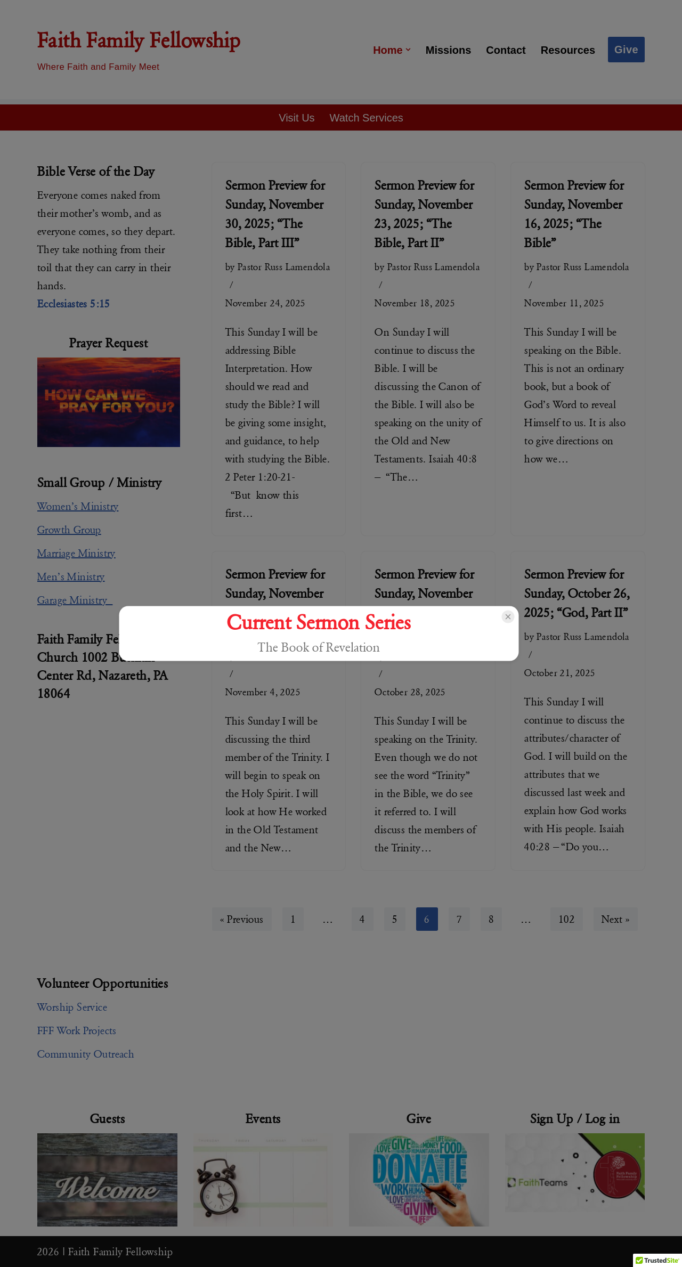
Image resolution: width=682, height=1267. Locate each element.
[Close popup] (507, 617)
